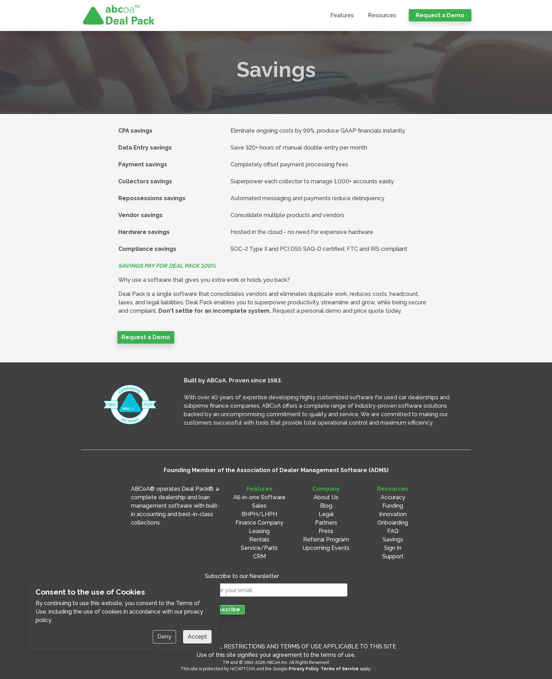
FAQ (393, 531)
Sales (259, 505)
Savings (393, 539)
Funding (392, 505)
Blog (326, 505)
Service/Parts (259, 548)
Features (342, 15)
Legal (326, 514)
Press (326, 531)
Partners (326, 522)
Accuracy (393, 497)
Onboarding (392, 522)
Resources (382, 15)
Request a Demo (440, 15)
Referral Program (326, 539)
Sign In (392, 548)
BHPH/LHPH (259, 514)
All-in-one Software (259, 497)
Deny (164, 636)
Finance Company (259, 522)
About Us (326, 497)
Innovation (393, 514)
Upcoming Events (326, 548)
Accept (197, 636)
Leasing (259, 531)
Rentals (259, 539)
